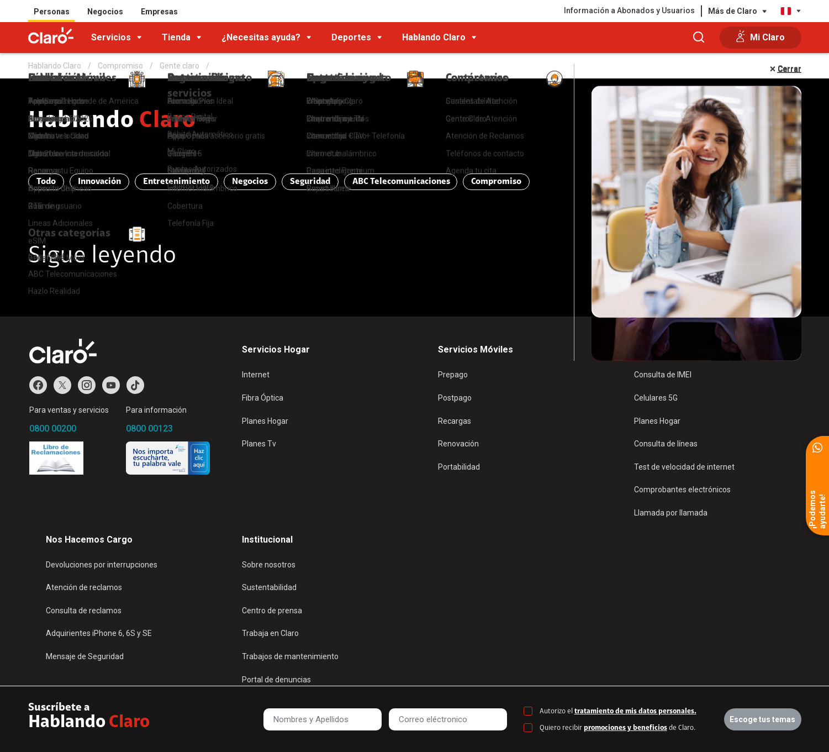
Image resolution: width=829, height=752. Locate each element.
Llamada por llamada (670, 512)
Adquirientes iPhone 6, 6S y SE (99, 633)
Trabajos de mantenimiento (290, 656)
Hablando (112, 121)
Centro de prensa (272, 610)
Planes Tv (259, 443)
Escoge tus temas (762, 719)
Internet (256, 374)
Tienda (176, 37)
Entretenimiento (176, 181)
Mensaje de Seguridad (85, 656)
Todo (46, 181)
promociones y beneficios (625, 728)
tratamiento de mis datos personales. (635, 711)
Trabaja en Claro (270, 633)
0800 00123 (149, 428)
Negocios (105, 11)
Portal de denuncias (276, 679)
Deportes (351, 37)
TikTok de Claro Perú (135, 385)
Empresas (159, 11)
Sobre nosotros (268, 564)
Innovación (99, 181)
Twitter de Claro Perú (62, 385)
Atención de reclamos (84, 587)
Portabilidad (459, 466)
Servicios (111, 37)
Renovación (458, 443)
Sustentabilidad (269, 587)
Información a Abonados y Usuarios (629, 10)
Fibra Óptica (262, 397)
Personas (52, 11)
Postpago (455, 397)
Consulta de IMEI (662, 374)
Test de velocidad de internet (684, 466)
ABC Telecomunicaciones (401, 181)
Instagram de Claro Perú (87, 385)
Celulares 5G (656, 397)
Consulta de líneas (666, 443)
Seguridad (310, 181)
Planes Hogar (265, 421)
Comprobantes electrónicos (682, 489)
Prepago (453, 374)
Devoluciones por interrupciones (101, 564)
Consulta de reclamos (84, 610)
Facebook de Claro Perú (38, 385)
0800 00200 (52, 428)
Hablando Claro (434, 37)
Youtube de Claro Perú (111, 385)
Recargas (454, 421)
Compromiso (496, 181)
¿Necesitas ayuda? (260, 37)
